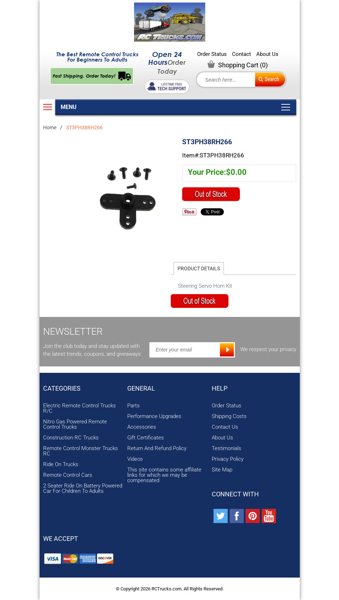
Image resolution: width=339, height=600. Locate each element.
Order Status (212, 54)
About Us (267, 54)
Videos (135, 459)
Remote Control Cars (67, 475)
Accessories (141, 427)
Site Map (222, 470)
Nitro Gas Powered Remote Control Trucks (75, 424)
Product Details (199, 268)
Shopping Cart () (243, 65)
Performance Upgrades (154, 416)
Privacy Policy (227, 459)
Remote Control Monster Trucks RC (80, 451)
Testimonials (226, 448)
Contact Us (225, 427)
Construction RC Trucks (71, 437)
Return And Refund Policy (156, 448)
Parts (133, 405)
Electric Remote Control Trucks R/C (79, 408)
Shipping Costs (229, 416)
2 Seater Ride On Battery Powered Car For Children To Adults (82, 488)
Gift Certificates (145, 437)
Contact (241, 54)
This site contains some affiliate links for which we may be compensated (164, 475)
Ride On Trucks (60, 464)
